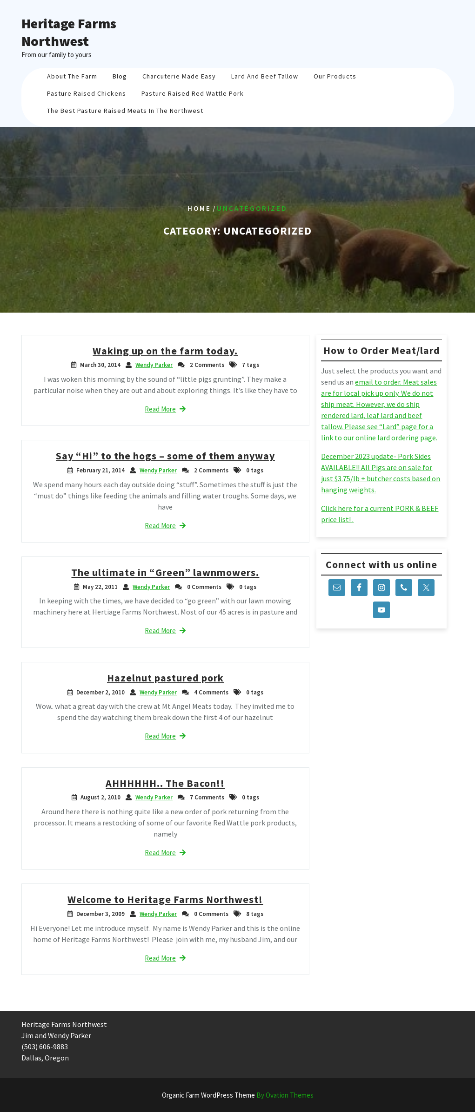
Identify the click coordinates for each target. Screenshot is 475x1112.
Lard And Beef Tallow (264, 76)
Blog (120, 76)
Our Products (335, 76)
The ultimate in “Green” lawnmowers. (165, 572)
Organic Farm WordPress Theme (238, 1095)
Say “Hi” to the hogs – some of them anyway (165, 455)
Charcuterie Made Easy (179, 76)
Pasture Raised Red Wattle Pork (192, 93)
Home (199, 208)
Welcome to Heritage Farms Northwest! (165, 899)
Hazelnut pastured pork (165, 677)
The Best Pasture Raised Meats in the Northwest (125, 110)
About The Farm (72, 76)
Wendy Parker (154, 365)
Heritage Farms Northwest (68, 32)
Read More (165, 409)
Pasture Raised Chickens (86, 93)
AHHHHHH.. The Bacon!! (165, 783)
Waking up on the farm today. (165, 350)
